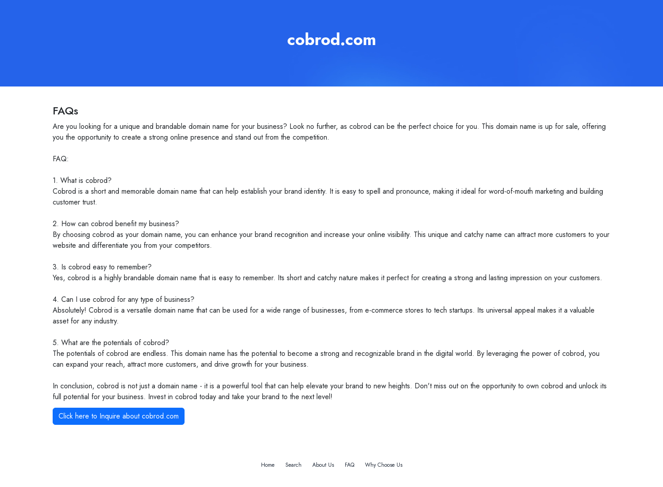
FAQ (349, 465)
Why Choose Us (383, 465)
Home (268, 465)
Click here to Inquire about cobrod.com (119, 416)
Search (293, 465)
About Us (323, 465)
